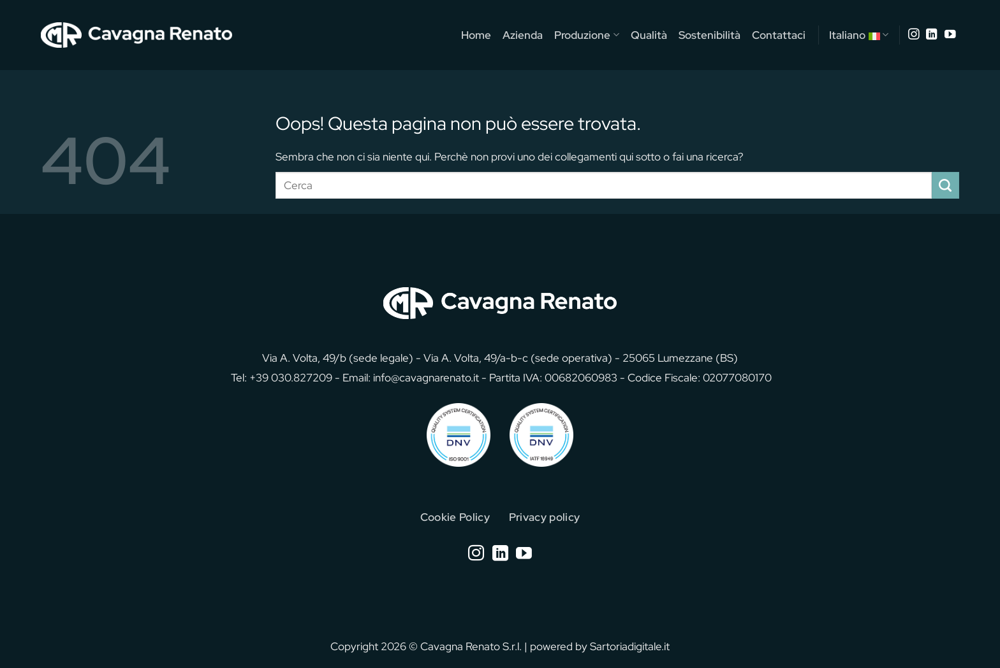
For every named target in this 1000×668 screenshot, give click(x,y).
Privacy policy (544, 516)
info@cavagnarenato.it (426, 377)
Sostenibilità (709, 34)
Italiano (858, 35)
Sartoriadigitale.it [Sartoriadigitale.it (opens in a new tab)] (630, 646)
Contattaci (778, 34)
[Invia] (945, 185)
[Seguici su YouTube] (950, 35)
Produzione (586, 34)
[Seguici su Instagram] (914, 35)
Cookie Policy (455, 516)
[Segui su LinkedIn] (932, 35)
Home (476, 34)
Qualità (649, 34)
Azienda (523, 34)
